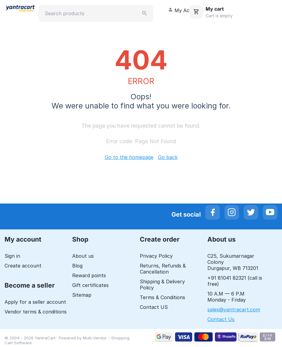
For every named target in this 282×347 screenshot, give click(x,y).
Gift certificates (90, 285)
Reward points (89, 275)
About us (83, 256)
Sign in (12, 256)
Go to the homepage (129, 157)
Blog (77, 266)
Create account (23, 266)
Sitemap (81, 295)
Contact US (154, 307)
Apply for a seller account (35, 302)
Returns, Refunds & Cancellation (163, 269)
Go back (168, 157)
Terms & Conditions (162, 297)
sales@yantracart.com (233, 309)
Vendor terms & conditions (36, 312)
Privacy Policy (156, 256)
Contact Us (220, 319)
